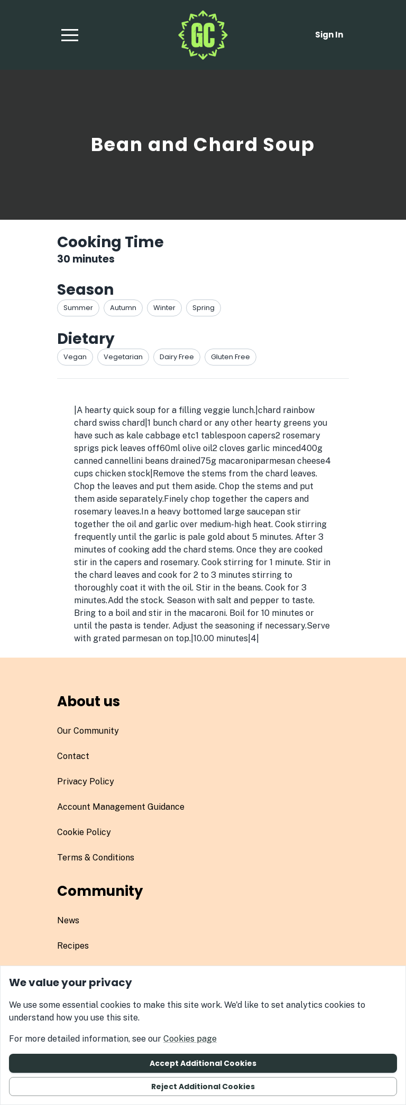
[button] (69, 35)
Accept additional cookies (203, 1063)
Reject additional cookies (203, 1086)
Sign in (329, 34)
